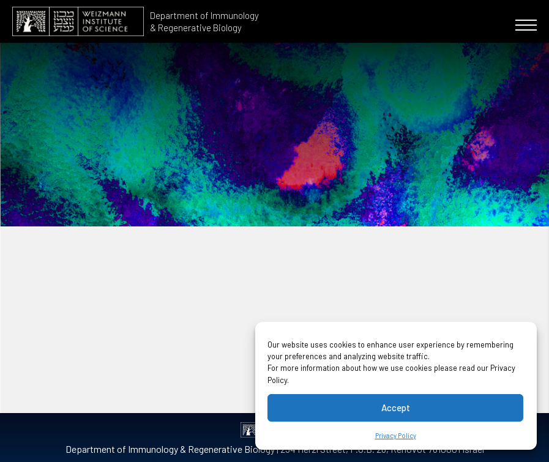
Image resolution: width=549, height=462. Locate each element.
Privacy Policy (395, 435)
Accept (395, 407)
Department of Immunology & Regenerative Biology (204, 21)
